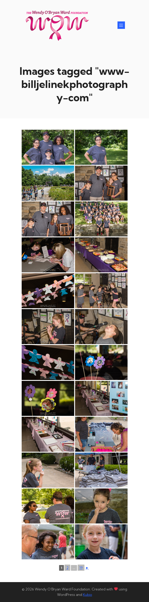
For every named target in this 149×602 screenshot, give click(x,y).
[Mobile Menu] (121, 25)
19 (81, 567)
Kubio (87, 594)
